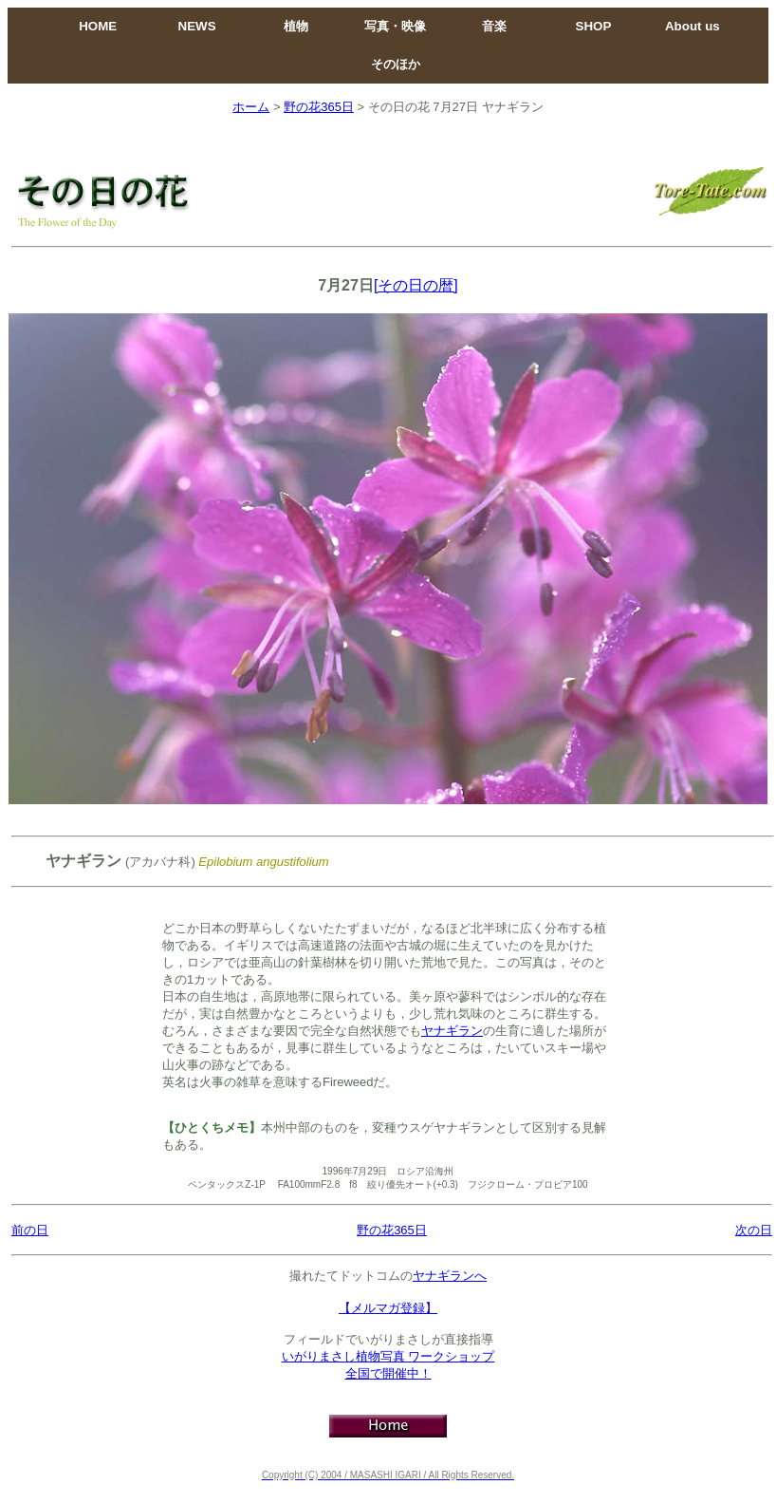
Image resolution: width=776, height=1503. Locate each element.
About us (692, 26)
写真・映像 (395, 26)
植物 (296, 26)
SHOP (594, 26)
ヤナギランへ (450, 1275)
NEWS (197, 26)
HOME (98, 26)
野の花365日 (319, 107)
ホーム (250, 107)
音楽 (494, 26)
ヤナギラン (452, 1031)
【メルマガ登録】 (388, 1308)
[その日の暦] (416, 285)
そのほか (395, 64)
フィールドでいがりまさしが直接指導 (388, 1339)
